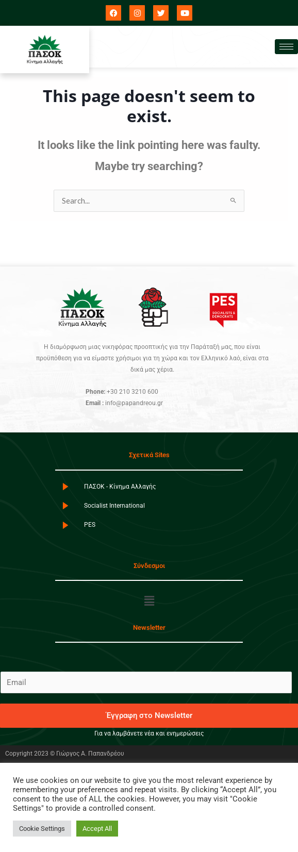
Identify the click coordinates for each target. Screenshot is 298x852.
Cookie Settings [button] (42, 828)
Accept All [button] (97, 828)
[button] (149, 601)
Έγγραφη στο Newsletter (149, 715)
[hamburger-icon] (286, 46)
